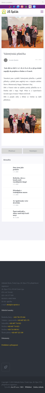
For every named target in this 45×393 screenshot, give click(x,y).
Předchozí (12, 151)
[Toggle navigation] (41, 12)
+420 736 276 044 (19, 317)
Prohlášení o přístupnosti (10, 345)
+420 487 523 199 (17, 332)
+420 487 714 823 (13, 326)
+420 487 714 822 (15, 323)
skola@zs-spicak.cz (13, 305)
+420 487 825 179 (23, 320)
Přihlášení (28, 387)
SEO (21, 387)
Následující (33, 151)
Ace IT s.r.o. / (15, 387)
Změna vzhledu (38, 387)
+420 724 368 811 (13, 329)
